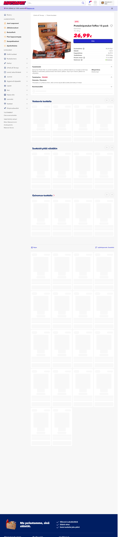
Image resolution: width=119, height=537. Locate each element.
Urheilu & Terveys (38, 15)
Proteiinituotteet (51, 15)
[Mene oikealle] (112, 100)
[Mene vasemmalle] (107, 100)
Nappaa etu (30, 8)
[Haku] (54, 3)
